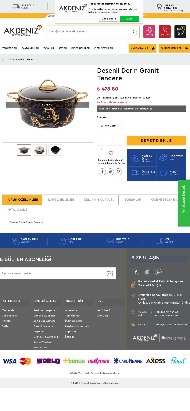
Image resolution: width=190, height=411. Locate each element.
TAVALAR (48, 48)
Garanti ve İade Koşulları (43, 332)
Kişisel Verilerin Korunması (43, 348)
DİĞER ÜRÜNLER (80, 48)
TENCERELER (9, 48)
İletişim (69, 340)
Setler (5, 329)
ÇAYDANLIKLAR (30, 48)
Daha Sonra (109, 18)
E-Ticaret (84, 386)
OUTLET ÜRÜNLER (171, 48)
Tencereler (8, 313)
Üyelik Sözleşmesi (45, 318)
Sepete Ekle (156, 141)
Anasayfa (71, 313)
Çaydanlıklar (10, 318)
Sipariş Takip (149, 36)
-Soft (74, 386)
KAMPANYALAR (139, 48)
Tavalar (6, 324)
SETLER (63, 48)
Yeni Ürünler (72, 318)
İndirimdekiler (73, 324)
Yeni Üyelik (104, 313)
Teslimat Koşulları (45, 313)
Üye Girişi (165, 35)
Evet (129, 18)
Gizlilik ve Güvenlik (46, 340)
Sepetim (70, 334)
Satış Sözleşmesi (44, 324)
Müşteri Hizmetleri (77, 329)
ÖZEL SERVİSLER (103, 48)
